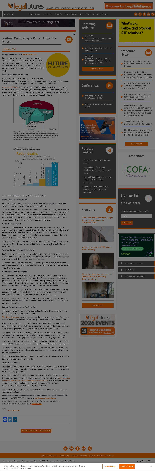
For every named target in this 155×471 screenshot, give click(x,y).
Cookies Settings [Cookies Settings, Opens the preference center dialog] (109, 467)
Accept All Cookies (127, 467)
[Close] (151, 466)
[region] (77, 467)
